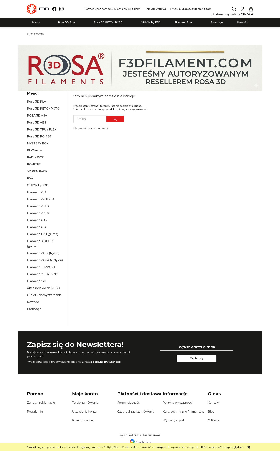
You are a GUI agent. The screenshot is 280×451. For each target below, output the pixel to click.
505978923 (158, 9)
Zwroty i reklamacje (41, 402)
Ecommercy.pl (152, 434)
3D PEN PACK (37, 171)
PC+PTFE (34, 164)
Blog (211, 411)
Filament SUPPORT (41, 267)
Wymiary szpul (173, 420)
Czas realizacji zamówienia (135, 411)
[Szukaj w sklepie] (91, 119)
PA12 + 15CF (35, 157)
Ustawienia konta (84, 411)
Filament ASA (37, 227)
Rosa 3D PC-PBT (39, 136)
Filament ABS (37, 220)
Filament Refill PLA (40, 199)
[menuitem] (36, 22)
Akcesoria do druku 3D (43, 288)
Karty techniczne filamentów (183, 411)
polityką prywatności (107, 361)
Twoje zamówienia (85, 402)
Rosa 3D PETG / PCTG (43, 108)
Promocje (34, 309)
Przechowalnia (82, 420)
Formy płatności (128, 402)
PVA (30, 178)
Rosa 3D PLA (36, 101)
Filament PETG (38, 206)
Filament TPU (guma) (42, 234)
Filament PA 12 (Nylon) (43, 253)
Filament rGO (36, 281)
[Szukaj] (115, 119)
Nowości (33, 302)
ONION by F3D (37, 185)
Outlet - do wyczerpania (44, 295)
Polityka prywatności (177, 402)
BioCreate (34, 150)
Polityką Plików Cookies (118, 447)
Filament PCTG (38, 213)
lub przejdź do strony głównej (90, 128)
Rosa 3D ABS (36, 122)
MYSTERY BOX (38, 143)
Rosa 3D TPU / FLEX (41, 129)
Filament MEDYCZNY (42, 274)
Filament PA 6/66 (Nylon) (45, 260)
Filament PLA (37, 192)
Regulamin (35, 411)
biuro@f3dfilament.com (195, 9)
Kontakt (213, 402)
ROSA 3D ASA (37, 115)
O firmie (213, 420)
